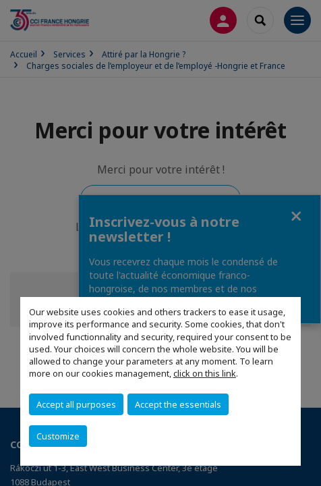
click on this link (204, 373)
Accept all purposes (76, 404)
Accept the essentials (178, 404)
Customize (58, 436)
